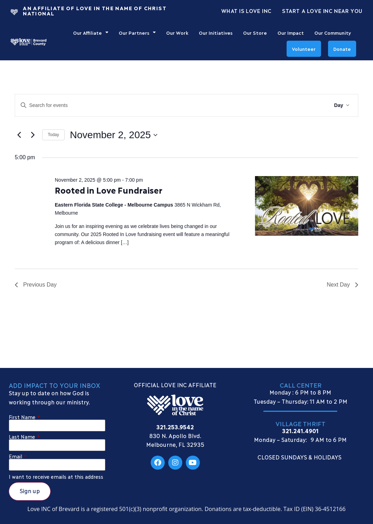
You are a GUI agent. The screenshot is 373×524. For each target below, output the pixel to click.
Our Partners (137, 33)
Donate (342, 49)
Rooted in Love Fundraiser (108, 190)
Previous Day (36, 285)
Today (53, 134)
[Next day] (32, 135)
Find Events (305, 105)
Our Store (255, 32)
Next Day (342, 285)
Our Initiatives (216, 32)
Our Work (177, 32)
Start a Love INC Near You (322, 10)
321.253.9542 (175, 426)
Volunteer (304, 49)
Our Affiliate (90, 33)
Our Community (332, 32)
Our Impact (290, 32)
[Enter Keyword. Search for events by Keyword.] (149, 105)
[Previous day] (19, 135)
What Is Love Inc (246, 10)
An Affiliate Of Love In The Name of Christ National (94, 10)
